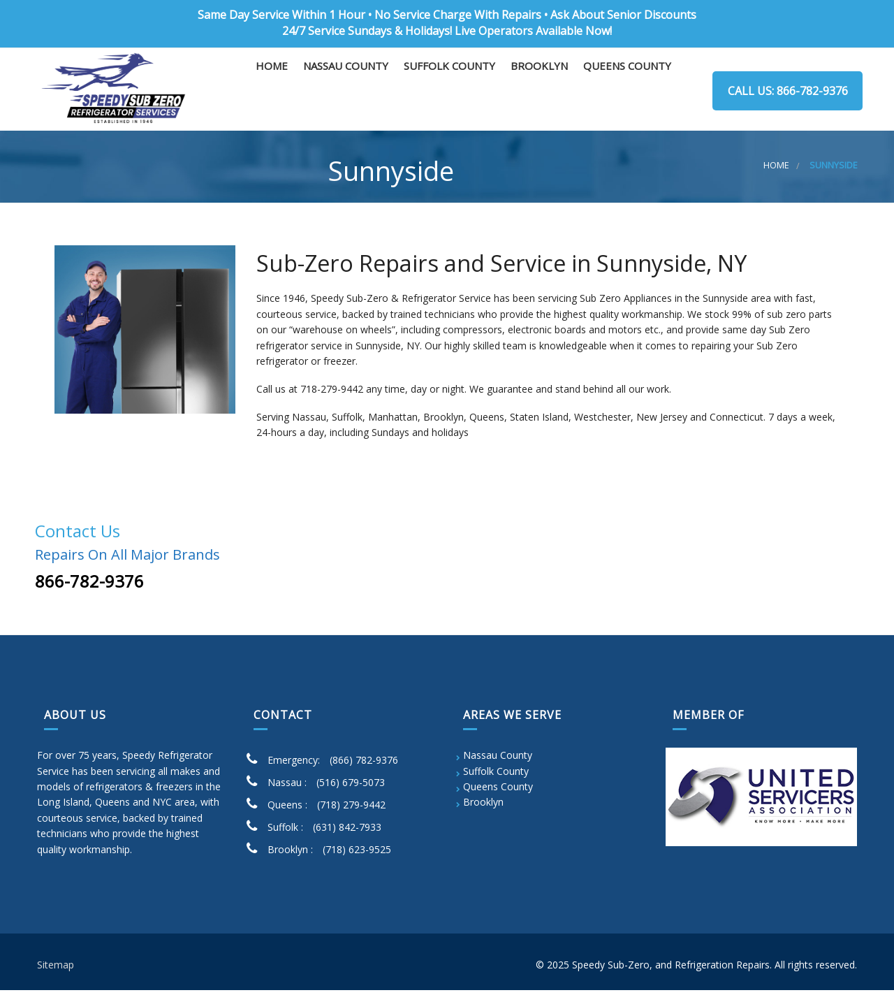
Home (271, 91)
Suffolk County (449, 91)
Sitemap (55, 970)
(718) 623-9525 (357, 855)
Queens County (627, 91)
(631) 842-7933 (347, 832)
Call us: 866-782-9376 (785, 91)
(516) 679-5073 (350, 787)
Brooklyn (539, 91)
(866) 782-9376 (364, 765)
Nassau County (346, 91)
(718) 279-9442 (351, 810)
